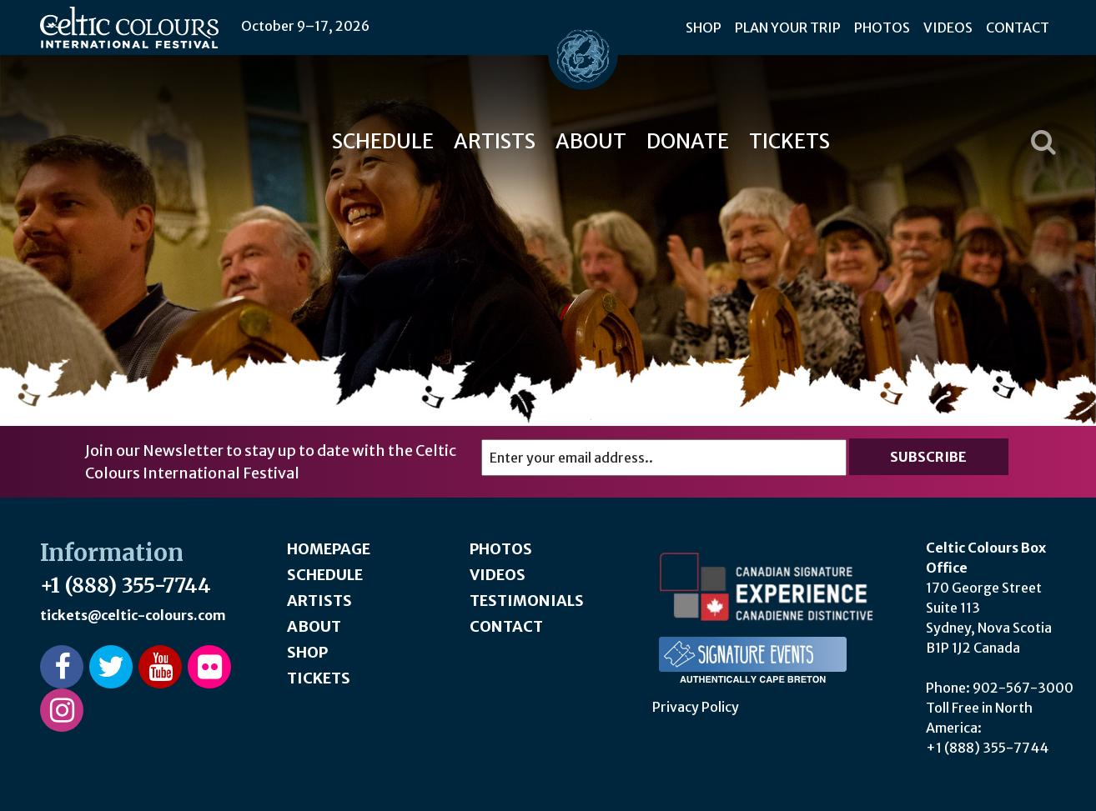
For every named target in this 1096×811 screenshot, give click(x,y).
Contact (1017, 27)
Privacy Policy (695, 706)
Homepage (328, 548)
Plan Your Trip (788, 27)
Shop (703, 27)
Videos (948, 27)
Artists (494, 141)
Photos (882, 27)
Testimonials (527, 600)
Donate (687, 141)
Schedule (383, 141)
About (591, 141)
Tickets (789, 141)
